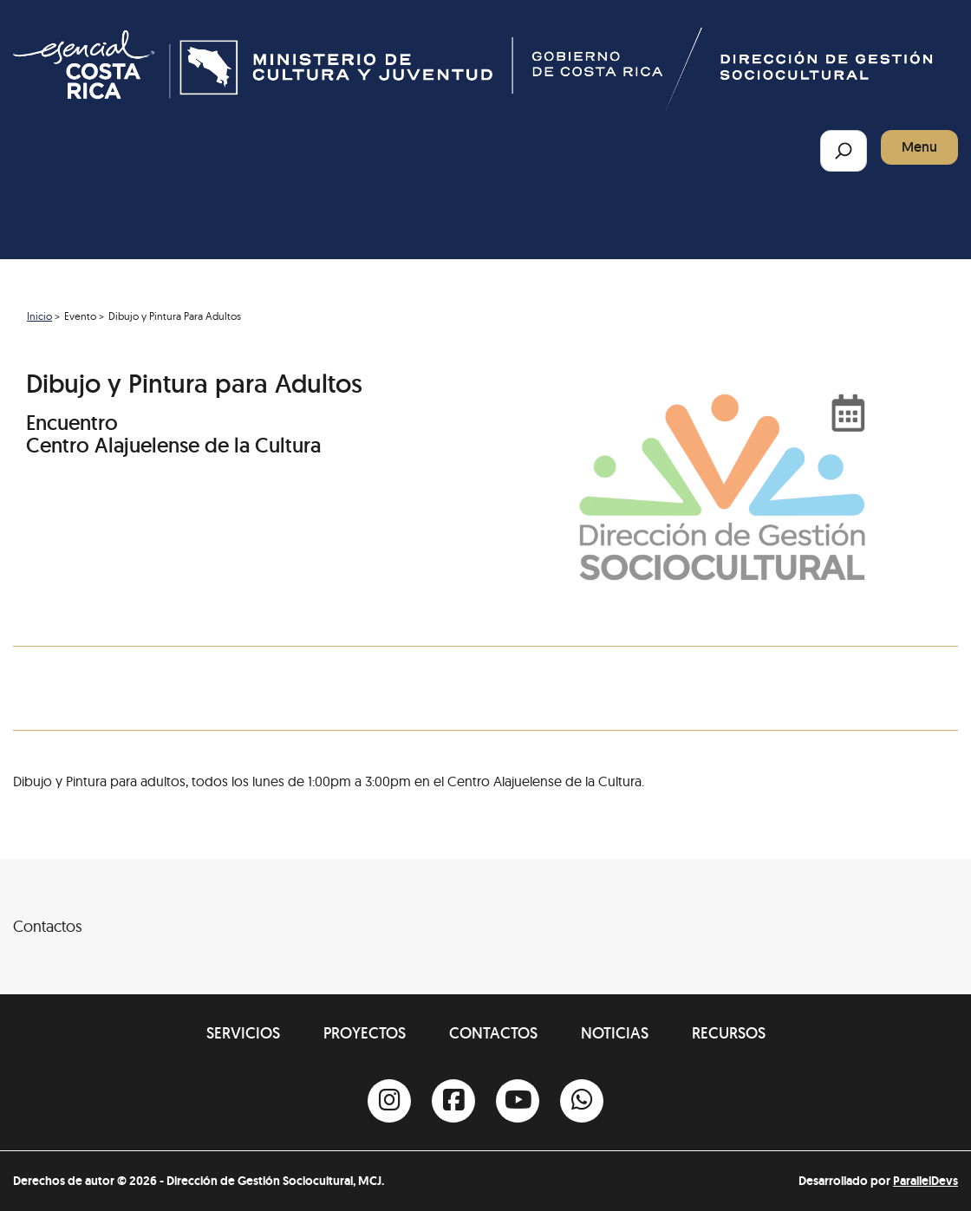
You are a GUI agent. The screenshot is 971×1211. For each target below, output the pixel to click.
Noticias (614, 1033)
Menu (919, 147)
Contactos (493, 1033)
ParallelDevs (925, 1180)
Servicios (243, 1033)
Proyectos (364, 1033)
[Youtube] (517, 1101)
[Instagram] (389, 1101)
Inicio (39, 315)
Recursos (729, 1033)
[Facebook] (453, 1101)
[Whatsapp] (581, 1101)
